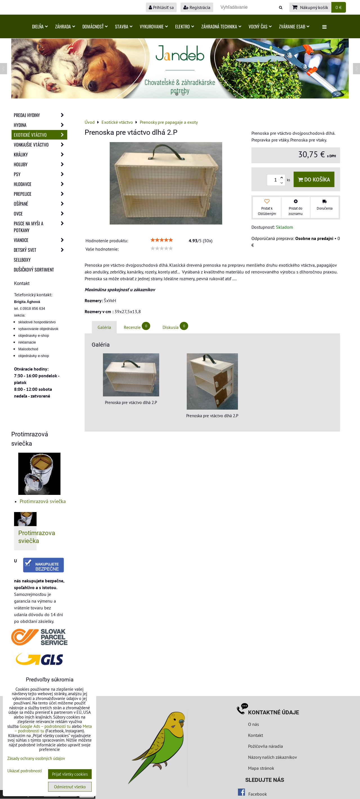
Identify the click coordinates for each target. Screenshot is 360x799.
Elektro (184, 26)
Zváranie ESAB (294, 26)
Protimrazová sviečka (43, 501)
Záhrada (65, 26)
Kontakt (255, 735)
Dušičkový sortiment (34, 269)
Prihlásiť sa (161, 7)
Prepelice (40, 194)
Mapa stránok (261, 768)
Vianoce (40, 240)
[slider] (161, 240)
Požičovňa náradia (265, 746)
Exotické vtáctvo (40, 135)
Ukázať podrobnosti (24, 771)
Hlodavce (40, 184)
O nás (253, 724)
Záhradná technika (221, 26)
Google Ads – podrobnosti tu (45, 726)
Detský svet (40, 250)
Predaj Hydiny (40, 115)
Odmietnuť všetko (70, 786)
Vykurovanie (154, 26)
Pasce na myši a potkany (40, 227)
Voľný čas (260, 26)
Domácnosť (95, 26)
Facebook (257, 794)
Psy (40, 174)
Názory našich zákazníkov (272, 757)
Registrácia (196, 7)
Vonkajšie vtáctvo (40, 144)
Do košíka (314, 179)
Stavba (123, 26)
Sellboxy (22, 259)
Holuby (40, 164)
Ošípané (40, 203)
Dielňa (40, 26)
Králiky (40, 154)
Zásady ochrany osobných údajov (36, 758)
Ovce (40, 213)
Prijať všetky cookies (70, 774)
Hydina (40, 125)
